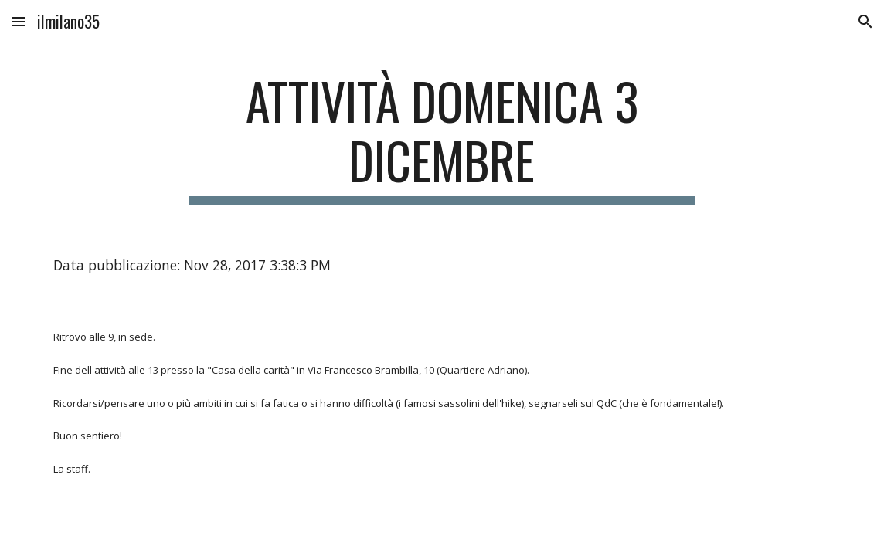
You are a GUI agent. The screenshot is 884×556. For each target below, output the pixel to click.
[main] (442, 138)
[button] (18, 21)
